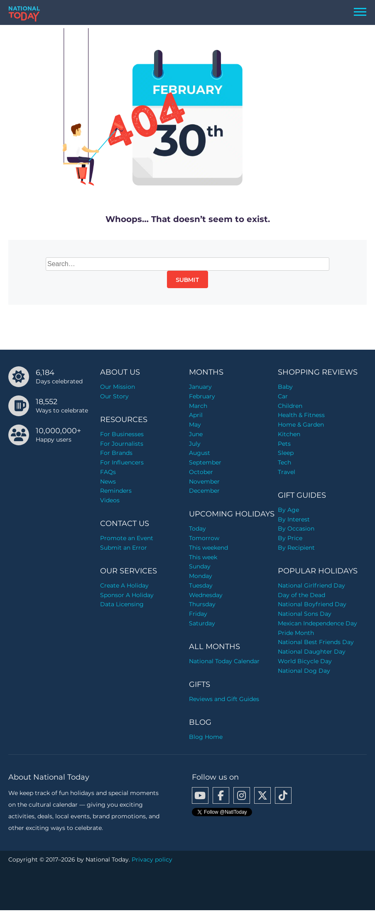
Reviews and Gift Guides (224, 699)
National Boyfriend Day (312, 604)
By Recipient (296, 547)
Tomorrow (204, 538)
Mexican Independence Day (317, 623)
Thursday (202, 604)
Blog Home (206, 737)
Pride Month (296, 633)
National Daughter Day (312, 651)
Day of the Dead (301, 595)
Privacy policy (152, 859)
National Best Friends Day (316, 642)
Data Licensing (122, 604)
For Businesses (122, 434)
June (196, 434)
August (199, 453)
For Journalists (121, 443)
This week (203, 557)
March (198, 406)
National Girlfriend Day (311, 585)
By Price (290, 538)
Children (290, 406)
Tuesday (201, 585)
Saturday (202, 623)
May (195, 424)
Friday (198, 613)
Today (197, 528)
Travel (286, 472)
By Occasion (296, 528)
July (195, 443)
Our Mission (117, 386)
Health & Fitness (301, 415)
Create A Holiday (124, 585)
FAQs (108, 472)
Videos (110, 500)
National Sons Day (304, 613)
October (201, 472)
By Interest (294, 519)
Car (283, 396)
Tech (284, 462)
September (205, 462)
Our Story (114, 396)
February (202, 396)
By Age (288, 510)
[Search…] (187, 264)
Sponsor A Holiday (127, 595)
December (204, 490)
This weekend (208, 547)
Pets (284, 443)
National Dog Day (304, 670)
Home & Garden (301, 424)
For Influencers (122, 462)
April (196, 415)
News (108, 481)
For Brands (116, 453)
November (204, 481)
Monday (200, 576)
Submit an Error (123, 547)
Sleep (286, 453)
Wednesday (206, 595)
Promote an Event (126, 538)
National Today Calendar (224, 661)
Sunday (200, 566)
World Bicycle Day (305, 661)
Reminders (116, 490)
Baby (285, 386)
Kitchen (289, 434)
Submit (187, 280)
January (200, 386)
